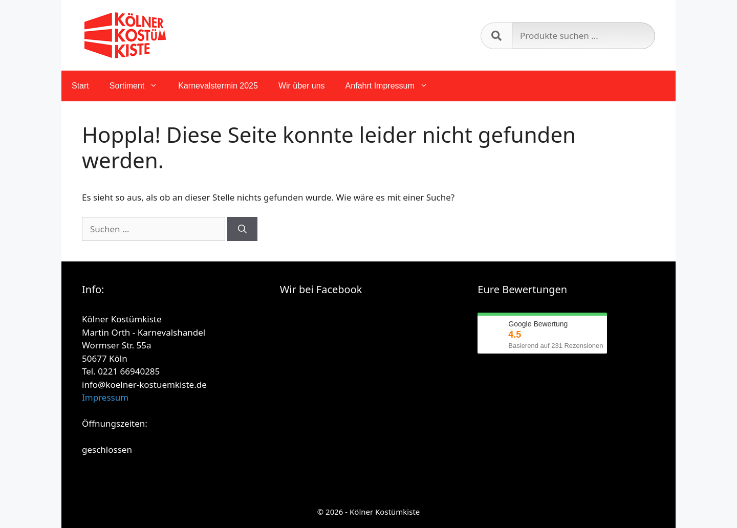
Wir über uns (301, 85)
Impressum (105, 397)
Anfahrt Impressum (391, 86)
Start (80, 85)
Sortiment (139, 86)
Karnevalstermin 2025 (218, 85)
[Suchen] (242, 229)
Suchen (496, 36)
